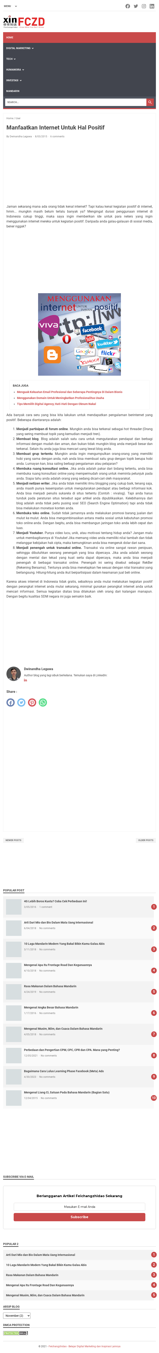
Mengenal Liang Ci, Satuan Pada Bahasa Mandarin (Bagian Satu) (67, 1092)
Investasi (12, 80)
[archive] (16, 1316)
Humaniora (13, 69)
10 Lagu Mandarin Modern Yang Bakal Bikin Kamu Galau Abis (64, 943)
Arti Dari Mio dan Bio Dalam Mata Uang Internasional (58, 922)
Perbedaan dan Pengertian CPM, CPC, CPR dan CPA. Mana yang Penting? (72, 1050)
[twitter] (21, 702)
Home (9, 37)
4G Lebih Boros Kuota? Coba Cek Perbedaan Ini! (55, 901)
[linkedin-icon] (152, 6)
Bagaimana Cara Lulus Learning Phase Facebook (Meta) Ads (64, 1071)
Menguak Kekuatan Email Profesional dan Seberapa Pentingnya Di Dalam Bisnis (69, 392)
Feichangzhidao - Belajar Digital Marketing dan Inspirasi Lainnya (84, 1346)
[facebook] (10, 702)
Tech (9, 59)
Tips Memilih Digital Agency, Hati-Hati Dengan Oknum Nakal (56, 404)
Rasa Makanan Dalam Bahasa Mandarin (50, 986)
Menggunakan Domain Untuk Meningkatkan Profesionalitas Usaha (60, 398)
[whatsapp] (43, 702)
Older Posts (145, 840)
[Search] (75, 102)
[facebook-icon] (128, 6)
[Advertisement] (79, 172)
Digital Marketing (18, 48)
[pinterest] (32, 702)
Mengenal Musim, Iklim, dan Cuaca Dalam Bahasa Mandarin (63, 1028)
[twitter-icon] (136, 6)
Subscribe (79, 1217)
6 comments (57, 136)
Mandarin (12, 91)
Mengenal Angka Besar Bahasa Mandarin (51, 1007)
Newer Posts (13, 840)
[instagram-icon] (144, 6)
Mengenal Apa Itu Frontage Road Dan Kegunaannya (58, 965)
